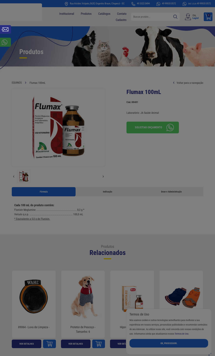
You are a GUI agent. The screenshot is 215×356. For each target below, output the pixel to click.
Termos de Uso (181, 333)
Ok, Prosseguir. (168, 343)
